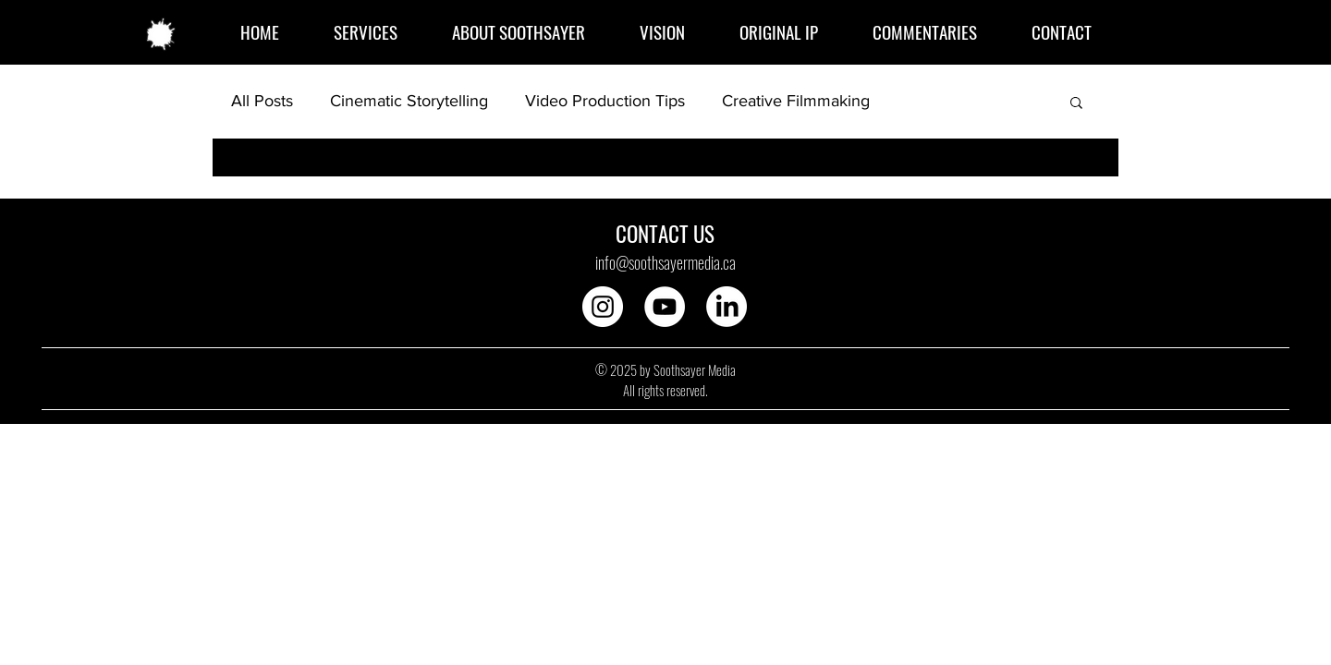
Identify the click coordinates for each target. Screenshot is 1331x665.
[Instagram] (602, 306)
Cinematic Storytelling (409, 100)
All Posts (262, 100)
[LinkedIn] (726, 306)
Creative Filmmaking (796, 100)
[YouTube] (664, 306)
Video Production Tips (605, 100)
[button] (1076, 104)
